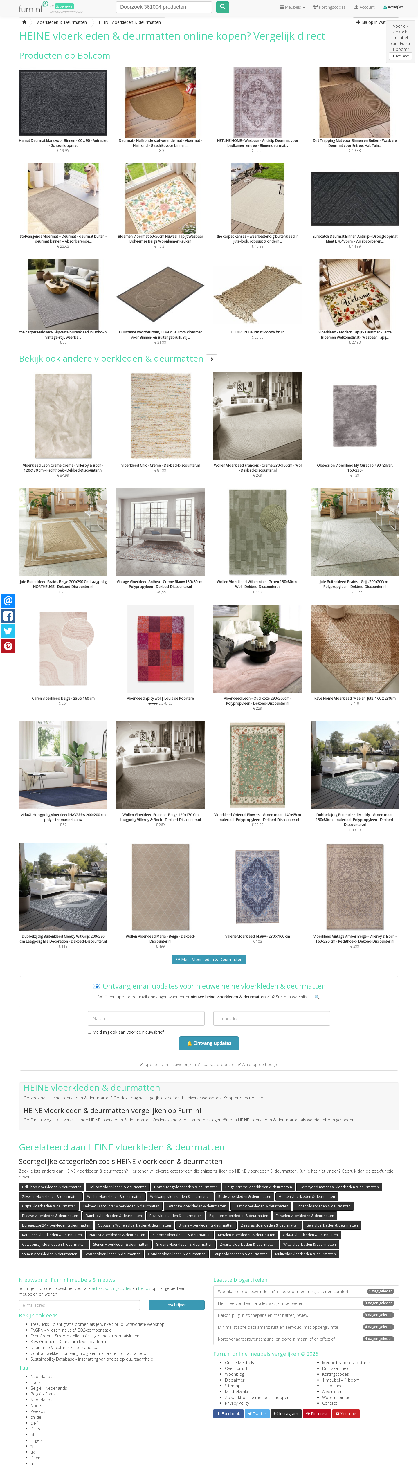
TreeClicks (39, 1324)
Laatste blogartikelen (240, 1279)
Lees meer (400, 56)
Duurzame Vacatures (50, 1347)
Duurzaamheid (336, 1368)
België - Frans (42, 1394)
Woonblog (234, 1374)
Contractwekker (45, 1353)
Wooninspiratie (336, 1397)
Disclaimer (234, 1380)
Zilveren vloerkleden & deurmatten (51, 1196)
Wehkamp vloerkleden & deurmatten (180, 1196)
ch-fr (34, 1423)
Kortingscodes (335, 1374)
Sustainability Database (52, 1359)
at (32, 1463)
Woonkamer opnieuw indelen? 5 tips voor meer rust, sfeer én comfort (306, 1291)
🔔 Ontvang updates (209, 1043)
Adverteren (332, 1391)
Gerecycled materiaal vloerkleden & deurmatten (339, 1186)
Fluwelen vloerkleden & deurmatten (305, 1215)
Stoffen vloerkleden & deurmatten (112, 1254)
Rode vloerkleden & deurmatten (244, 1196)
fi (31, 1446)
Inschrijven (177, 1305)
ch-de (35, 1417)
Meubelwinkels (238, 1391)
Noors (36, 1405)
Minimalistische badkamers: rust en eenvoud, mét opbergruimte (306, 1327)
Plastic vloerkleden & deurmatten (261, 1206)
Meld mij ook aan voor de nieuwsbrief (126, 1032)
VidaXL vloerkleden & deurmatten (310, 1234)
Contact (329, 1403)
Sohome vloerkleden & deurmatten (181, 1234)
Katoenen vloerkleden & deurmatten (52, 1234)
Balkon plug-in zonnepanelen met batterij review (306, 1315)
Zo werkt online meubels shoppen (257, 1397)
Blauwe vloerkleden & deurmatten (50, 1215)
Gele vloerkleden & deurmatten (332, 1225)
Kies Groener (42, 1341)
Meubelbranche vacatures (346, 1362)
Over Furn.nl (236, 1368)
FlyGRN (36, 1330)
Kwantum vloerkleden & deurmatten (196, 1206)
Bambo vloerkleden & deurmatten (114, 1215)
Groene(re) (64, 6)
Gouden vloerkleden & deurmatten (177, 1254)
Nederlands (41, 1376)
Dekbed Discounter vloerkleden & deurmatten (121, 1206)
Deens (36, 1457)
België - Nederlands (48, 1388)
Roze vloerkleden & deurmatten (175, 1215)
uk (32, 1452)
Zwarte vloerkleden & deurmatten (248, 1244)
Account (364, 7)
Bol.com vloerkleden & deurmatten (118, 1186)
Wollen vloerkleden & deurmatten (115, 1196)
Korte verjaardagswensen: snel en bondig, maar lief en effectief (306, 1339)
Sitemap (233, 1386)
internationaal (86, 1347)
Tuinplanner (333, 1386)
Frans (35, 1382)
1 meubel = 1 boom (341, 1380)
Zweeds (37, 1411)
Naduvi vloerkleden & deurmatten (117, 1234)
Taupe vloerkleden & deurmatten (240, 1254)
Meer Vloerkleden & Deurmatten (209, 959)
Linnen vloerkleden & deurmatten (323, 1206)
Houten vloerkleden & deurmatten (307, 1196)
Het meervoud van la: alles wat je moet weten (306, 1303)
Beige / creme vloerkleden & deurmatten (258, 1186)
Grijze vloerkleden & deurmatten (49, 1206)
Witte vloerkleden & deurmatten (309, 1244)
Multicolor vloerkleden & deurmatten (305, 1254)
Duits (35, 1428)
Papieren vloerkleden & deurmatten (238, 1215)
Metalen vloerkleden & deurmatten (246, 1234)
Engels (36, 1440)
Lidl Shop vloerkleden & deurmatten (51, 1186)
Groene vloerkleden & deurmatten (184, 1244)
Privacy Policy (237, 1403)
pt (32, 1434)
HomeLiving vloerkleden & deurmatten (186, 1186)
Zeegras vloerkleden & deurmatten (270, 1225)
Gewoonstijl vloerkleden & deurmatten (54, 1244)
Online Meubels (239, 1362)
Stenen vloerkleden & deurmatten (120, 1244)
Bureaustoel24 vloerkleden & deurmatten (56, 1225)
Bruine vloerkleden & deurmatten (206, 1225)
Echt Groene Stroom (49, 1336)
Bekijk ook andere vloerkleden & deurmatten (118, 358)
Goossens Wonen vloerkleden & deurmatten (134, 1225)
